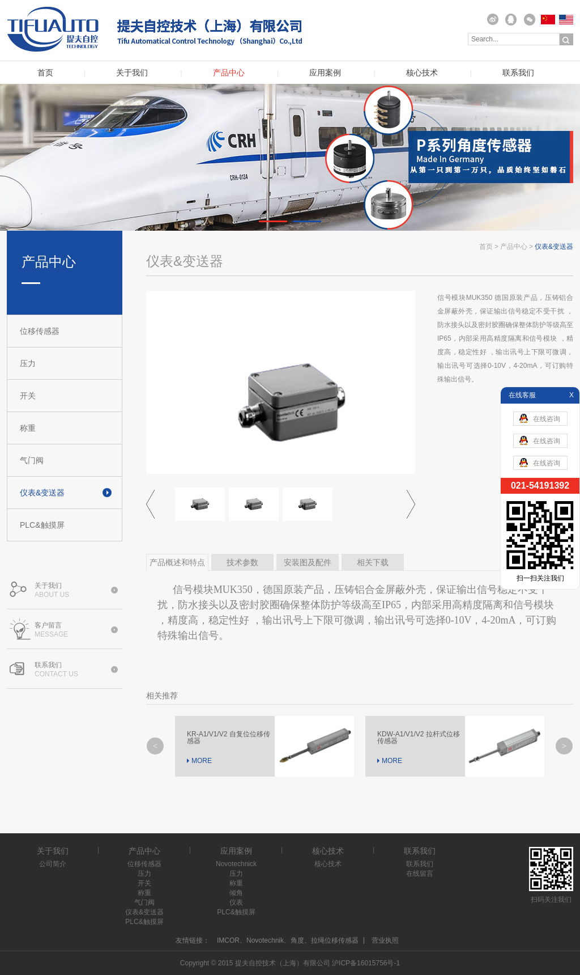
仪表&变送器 (42, 492)
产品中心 (229, 73)
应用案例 (325, 73)
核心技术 (422, 73)
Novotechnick (236, 864)
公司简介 (52, 864)
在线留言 (419, 874)
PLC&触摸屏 (42, 524)
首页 (45, 73)
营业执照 (385, 940)
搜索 (566, 39)
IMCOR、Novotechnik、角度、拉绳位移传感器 (288, 940)
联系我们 (518, 73)
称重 (28, 428)
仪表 (236, 902)
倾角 (236, 893)
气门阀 (32, 460)
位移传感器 (39, 331)
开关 (28, 395)
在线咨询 (539, 418)
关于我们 (132, 73)
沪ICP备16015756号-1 (366, 963)
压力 (28, 363)
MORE (201, 761)
